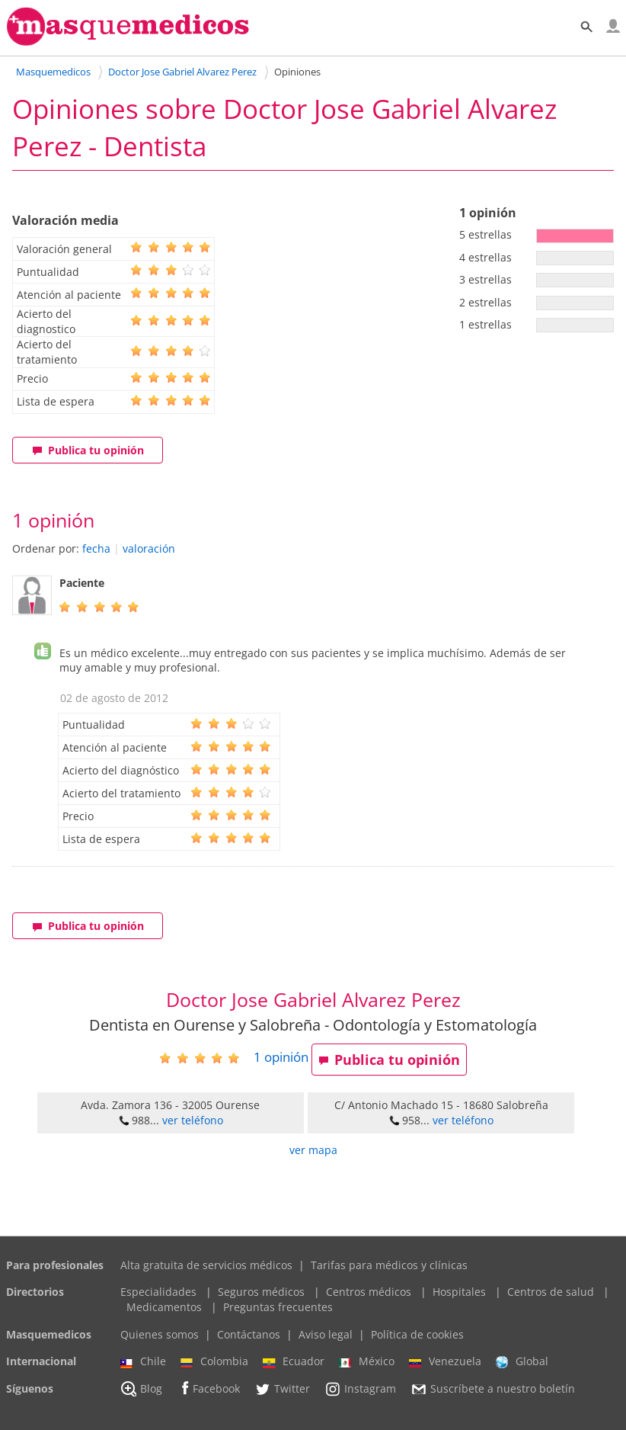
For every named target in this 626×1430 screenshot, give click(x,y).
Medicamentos (164, 1307)
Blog (141, 1388)
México (366, 1361)
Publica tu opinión (88, 450)
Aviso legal (326, 1334)
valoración (149, 548)
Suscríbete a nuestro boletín (492, 1388)
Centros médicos (368, 1291)
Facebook (208, 1388)
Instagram (360, 1388)
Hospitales (459, 1291)
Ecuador (293, 1361)
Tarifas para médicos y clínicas (389, 1265)
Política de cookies (417, 1334)
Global (522, 1361)
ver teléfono (192, 1120)
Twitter (282, 1388)
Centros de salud (550, 1291)
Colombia (214, 1361)
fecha (96, 548)
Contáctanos (248, 1334)
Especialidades (158, 1291)
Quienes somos (159, 1334)
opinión (281, 1057)
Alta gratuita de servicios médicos (206, 1265)
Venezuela (445, 1361)
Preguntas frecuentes (278, 1307)
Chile (143, 1361)
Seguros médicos (261, 1291)
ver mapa (313, 1150)
